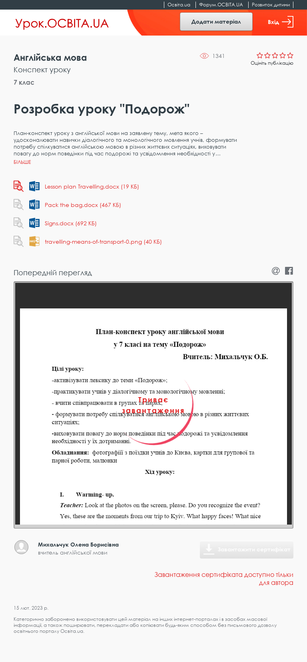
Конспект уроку (42, 69)
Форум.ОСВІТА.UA (221, 5)
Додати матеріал (216, 21)
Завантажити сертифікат (254, 549)
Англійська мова (50, 57)
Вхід (280, 22)
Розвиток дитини (271, 5)
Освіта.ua (178, 5)
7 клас (24, 82)
